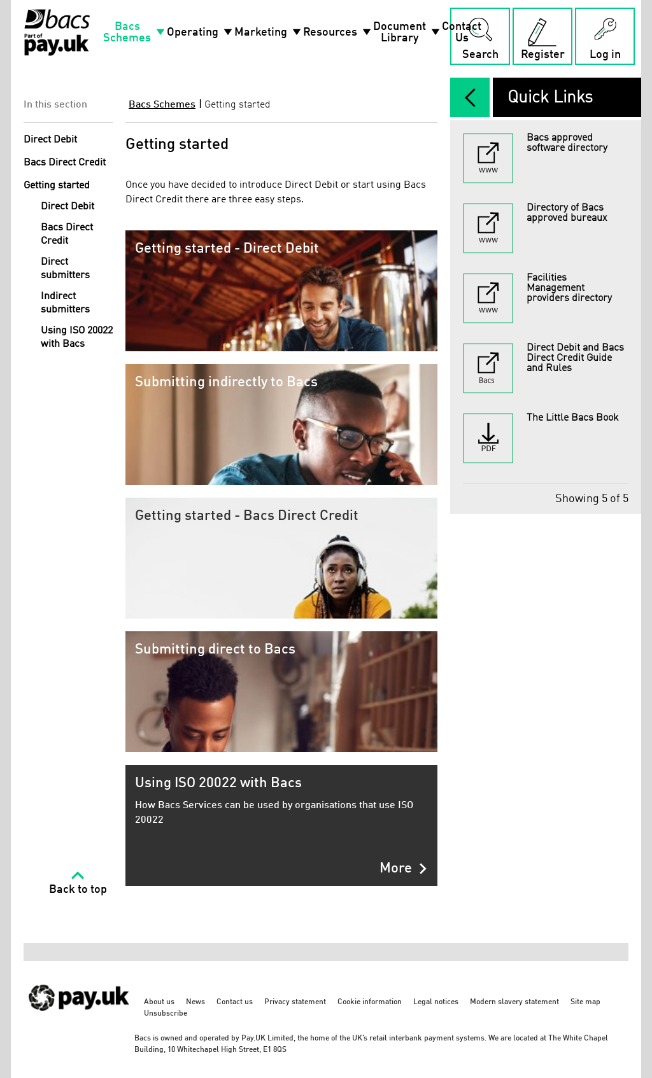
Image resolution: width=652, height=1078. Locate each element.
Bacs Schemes (135, 32)
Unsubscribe (165, 1014)
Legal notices (435, 1002)
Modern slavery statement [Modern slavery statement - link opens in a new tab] (514, 1002)
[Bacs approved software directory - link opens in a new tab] (545, 158)
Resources (338, 32)
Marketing (268, 32)
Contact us (234, 1002)
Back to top (78, 889)
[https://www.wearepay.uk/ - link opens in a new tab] (79, 1018)
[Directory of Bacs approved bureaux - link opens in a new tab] (545, 228)
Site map (585, 1002)
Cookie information (369, 1002)
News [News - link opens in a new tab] (195, 1002)
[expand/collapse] (470, 97)
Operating (200, 32)
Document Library (407, 32)
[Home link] (57, 32)
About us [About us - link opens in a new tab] (159, 1002)
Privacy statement (295, 1002)
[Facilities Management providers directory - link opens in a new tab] (545, 298)
